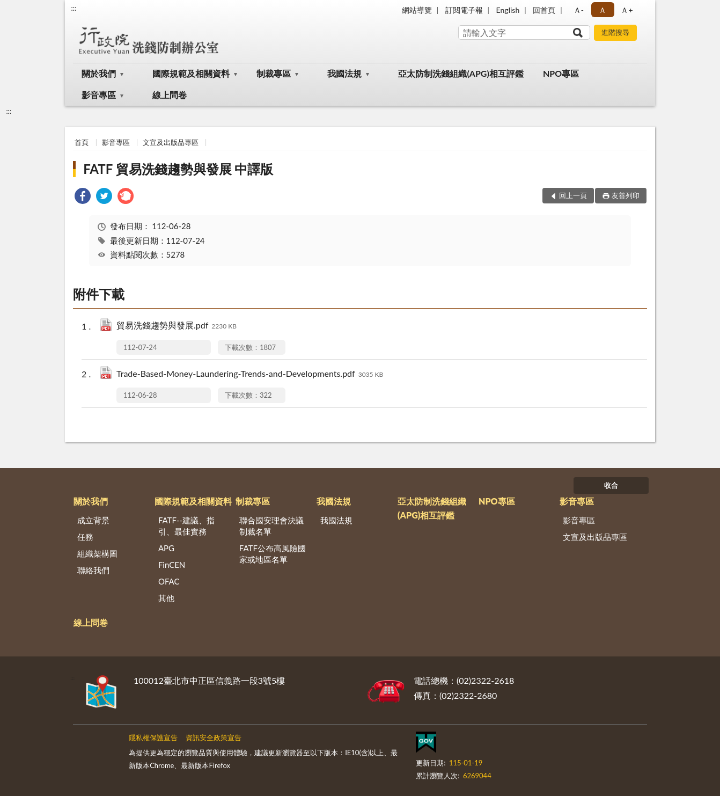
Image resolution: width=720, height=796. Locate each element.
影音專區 (99, 95)
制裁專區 (273, 73)
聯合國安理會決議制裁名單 (271, 525)
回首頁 (544, 9)
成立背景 (93, 520)
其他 (166, 598)
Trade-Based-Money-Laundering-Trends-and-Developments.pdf (249, 374)
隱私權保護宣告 (153, 737)
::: (73, 8)
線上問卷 (169, 95)
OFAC (169, 581)
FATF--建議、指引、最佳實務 (186, 525)
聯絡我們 (93, 570)
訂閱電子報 (464, 9)
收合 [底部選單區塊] (611, 485)
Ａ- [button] (579, 9)
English (508, 9)
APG (166, 548)
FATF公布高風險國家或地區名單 (272, 553)
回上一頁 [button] (573, 195)
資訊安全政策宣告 (213, 737)
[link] (83, 197)
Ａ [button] (602, 9)
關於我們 (99, 73)
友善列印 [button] (626, 195)
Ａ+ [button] (627, 9)
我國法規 (344, 73)
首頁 (82, 142)
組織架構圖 (97, 553)
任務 (85, 537)
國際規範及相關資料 (191, 73)
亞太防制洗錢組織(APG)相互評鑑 (460, 73)
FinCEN (171, 564)
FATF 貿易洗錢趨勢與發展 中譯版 (178, 169)
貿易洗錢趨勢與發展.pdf (176, 326)
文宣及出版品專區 (171, 142)
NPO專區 (561, 73)
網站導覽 (417, 9)
